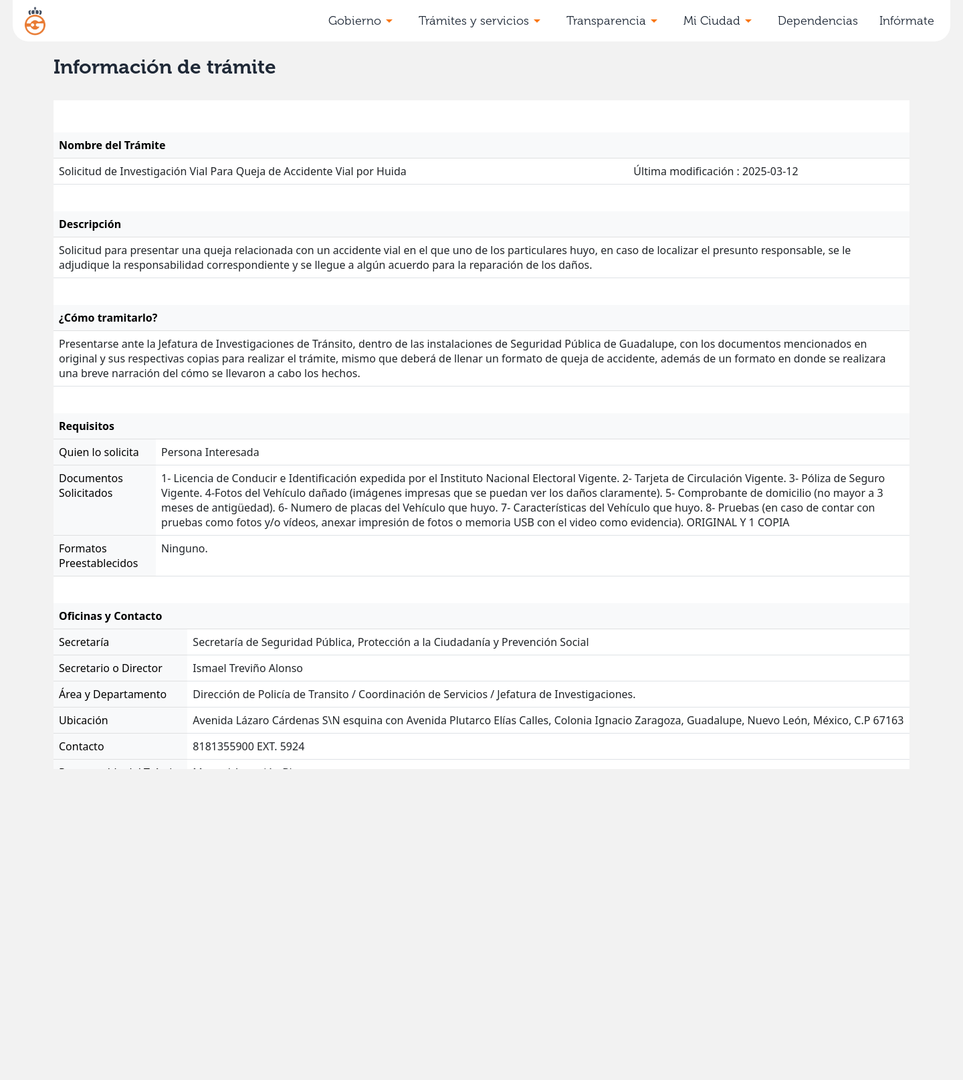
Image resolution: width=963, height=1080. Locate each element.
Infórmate (906, 20)
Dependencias (818, 20)
